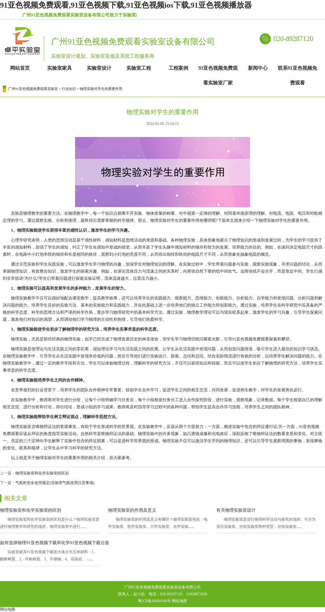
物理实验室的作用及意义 (132, 510)
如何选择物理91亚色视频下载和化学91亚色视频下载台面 (54, 542)
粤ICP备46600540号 (154, 601)
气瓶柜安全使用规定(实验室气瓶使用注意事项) (54, 483)
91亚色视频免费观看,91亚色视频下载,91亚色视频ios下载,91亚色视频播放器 (126, 5)
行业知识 (69, 89)
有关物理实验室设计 (236, 510)
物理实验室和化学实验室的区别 (42, 473)
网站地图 (179, 601)
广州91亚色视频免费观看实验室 (33, 89)
